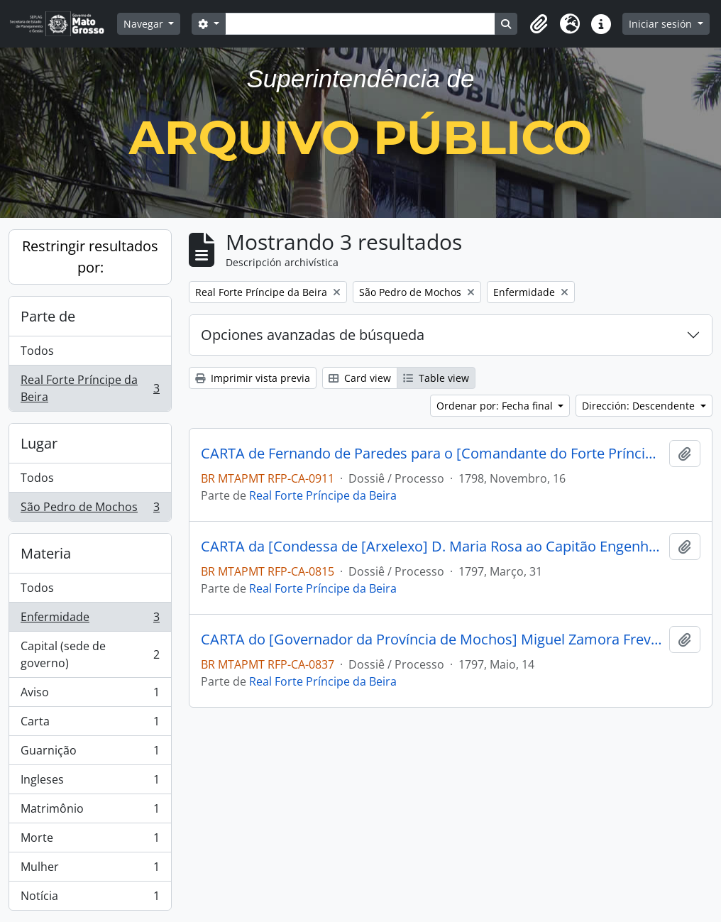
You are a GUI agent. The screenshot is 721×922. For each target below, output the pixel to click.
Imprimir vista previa (252, 378)
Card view (360, 378)
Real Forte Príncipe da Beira (90, 388)
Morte (90, 840)
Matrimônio (90, 811)
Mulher (90, 870)
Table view (436, 378)
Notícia (90, 898)
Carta (90, 724)
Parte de (48, 316)
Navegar (144, 24)
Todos (37, 350)
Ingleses (90, 782)
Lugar (39, 443)
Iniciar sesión (662, 24)
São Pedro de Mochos (90, 509)
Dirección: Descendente (640, 405)
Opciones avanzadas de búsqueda (312, 334)
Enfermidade (90, 620)
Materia (46, 553)
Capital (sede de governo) (90, 654)
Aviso (90, 695)
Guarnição (90, 753)
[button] (538, 24)
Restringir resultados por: (90, 256)
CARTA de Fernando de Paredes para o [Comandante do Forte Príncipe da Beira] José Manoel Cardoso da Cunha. (432, 453)
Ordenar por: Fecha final (496, 405)
